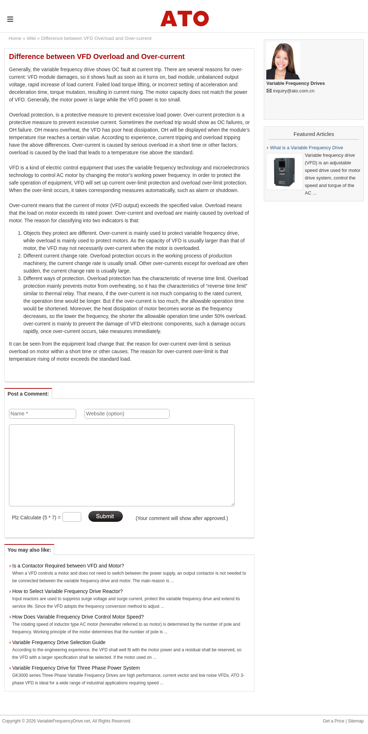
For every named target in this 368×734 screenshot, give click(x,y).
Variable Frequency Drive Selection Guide (59, 642)
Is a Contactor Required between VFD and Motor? (68, 566)
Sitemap (356, 721)
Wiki (31, 38)
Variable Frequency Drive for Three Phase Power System (76, 668)
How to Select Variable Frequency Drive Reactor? (67, 591)
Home (15, 38)
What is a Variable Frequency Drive (306, 147)
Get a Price (333, 721)
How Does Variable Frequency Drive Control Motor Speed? (78, 617)
